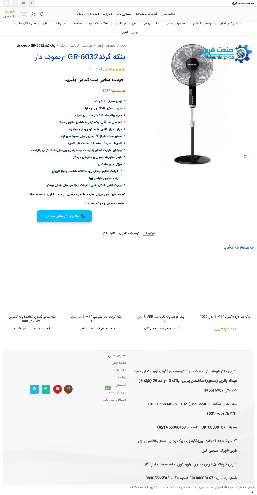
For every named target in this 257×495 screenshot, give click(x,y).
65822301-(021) (195, 404)
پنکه (62, 46)
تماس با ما (120, 370)
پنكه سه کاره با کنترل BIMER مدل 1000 (225, 317)
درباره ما (121, 377)
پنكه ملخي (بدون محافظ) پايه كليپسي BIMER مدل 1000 (32, 319)
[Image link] (51, 366)
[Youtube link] (23, 3)
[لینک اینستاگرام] (31, 3)
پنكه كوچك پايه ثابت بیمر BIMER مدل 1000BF (160, 319)
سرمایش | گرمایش (80, 46)
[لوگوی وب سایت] (231, 14)
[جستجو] (42, 14)
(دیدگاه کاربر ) (97, 69)
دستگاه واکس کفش (114, 400)
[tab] (148, 234)
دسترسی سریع (117, 355)
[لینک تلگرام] (6, 3)
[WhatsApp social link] (15, 3)
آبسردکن (121, 385)
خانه (122, 46)
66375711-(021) (221, 414)
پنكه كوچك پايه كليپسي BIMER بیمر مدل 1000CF (96, 319)
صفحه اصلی (119, 363)
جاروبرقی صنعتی (115, 392)
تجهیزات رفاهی (106, 46)
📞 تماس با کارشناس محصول (64, 216)
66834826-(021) (162, 404)
